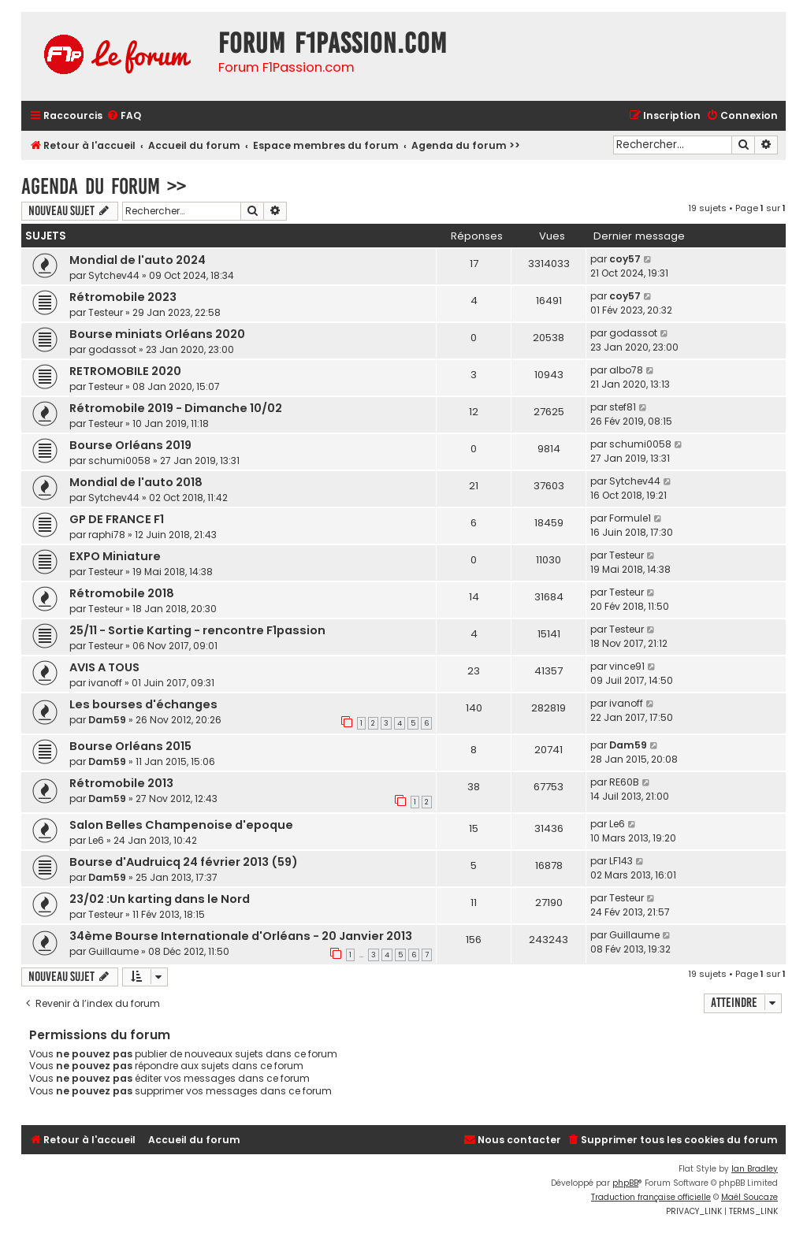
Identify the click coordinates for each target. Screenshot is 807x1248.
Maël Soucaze (749, 1197)
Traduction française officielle (651, 1197)
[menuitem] (123, 116)
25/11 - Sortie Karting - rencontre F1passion (197, 630)
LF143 (621, 860)
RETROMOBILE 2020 (125, 371)
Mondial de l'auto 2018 (136, 482)
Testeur (105, 312)
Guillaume (113, 951)
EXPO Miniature (115, 556)
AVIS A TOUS (104, 667)
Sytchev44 (113, 275)
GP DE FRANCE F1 (116, 519)
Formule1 (630, 518)
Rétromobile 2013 (121, 783)
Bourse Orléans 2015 (130, 746)
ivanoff (105, 682)
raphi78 (106, 534)
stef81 (622, 407)
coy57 (625, 259)
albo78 (626, 370)
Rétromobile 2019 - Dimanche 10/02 (175, 408)
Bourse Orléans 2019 (130, 445)
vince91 (627, 666)
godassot (112, 349)
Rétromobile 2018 (121, 593)
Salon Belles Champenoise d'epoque (181, 825)
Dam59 (107, 719)
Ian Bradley (754, 1169)
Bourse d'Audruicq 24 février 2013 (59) (183, 862)
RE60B (624, 782)
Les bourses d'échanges (143, 704)
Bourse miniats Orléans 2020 (157, 334)
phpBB (625, 1183)
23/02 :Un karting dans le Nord (159, 899)
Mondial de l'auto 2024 (137, 260)
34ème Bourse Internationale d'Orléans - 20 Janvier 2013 (240, 936)
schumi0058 (119, 460)
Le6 (96, 840)
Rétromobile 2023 (123, 297)
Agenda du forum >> (103, 186)
